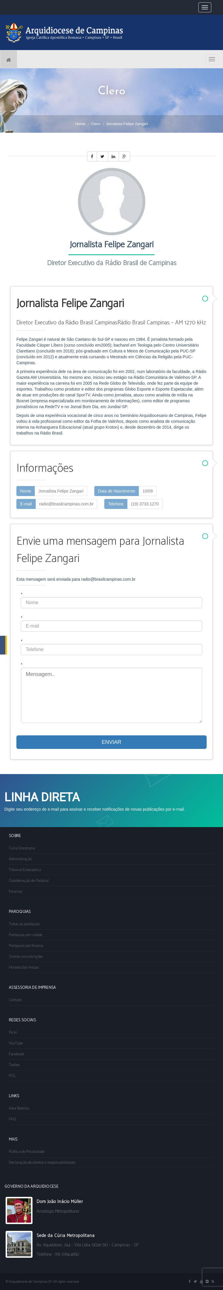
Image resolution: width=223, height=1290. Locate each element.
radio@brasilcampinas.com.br (66, 504)
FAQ (12, 1119)
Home (80, 124)
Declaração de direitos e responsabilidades (42, 1162)
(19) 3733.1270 (145, 504)
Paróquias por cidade (25, 935)
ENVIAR (111, 742)
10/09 (147, 491)
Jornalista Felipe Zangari (60, 491)
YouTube (16, 1043)
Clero (95, 124)
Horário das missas (24, 967)
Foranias (15, 891)
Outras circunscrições (26, 956)
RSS (12, 1076)
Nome (25, 491)
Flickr (13, 1032)
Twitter (14, 1065)
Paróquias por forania (26, 946)
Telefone (116, 504)
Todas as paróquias (24, 924)
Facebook (16, 1054)
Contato (15, 1000)
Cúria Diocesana (22, 848)
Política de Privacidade (27, 1151)
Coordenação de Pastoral (29, 880)
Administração (20, 859)
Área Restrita (19, 1108)
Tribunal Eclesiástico (25, 870)
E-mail (26, 504)
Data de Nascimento (116, 491)
